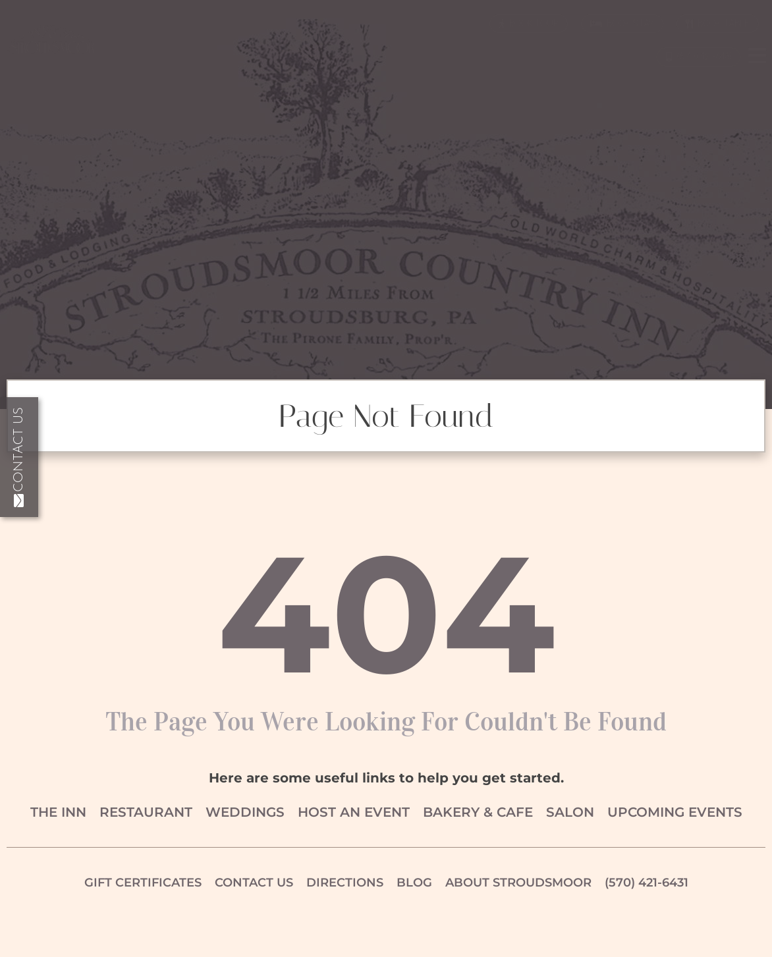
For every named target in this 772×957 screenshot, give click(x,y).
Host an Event (354, 812)
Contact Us (19, 457)
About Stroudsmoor (518, 882)
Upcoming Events (674, 812)
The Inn (58, 812)
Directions (344, 882)
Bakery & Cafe (478, 812)
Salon (570, 812)
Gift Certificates (143, 882)
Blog (414, 882)
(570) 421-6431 (646, 882)
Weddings (245, 812)
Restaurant (145, 812)
